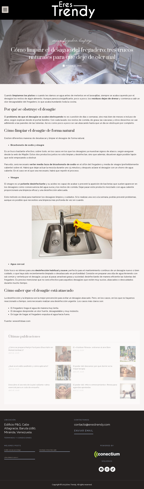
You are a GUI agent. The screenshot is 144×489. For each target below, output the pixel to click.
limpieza (85, 41)
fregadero (70, 41)
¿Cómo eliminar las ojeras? (11, 457)
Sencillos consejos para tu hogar (12, 450)
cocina (57, 41)
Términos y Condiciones (18, 438)
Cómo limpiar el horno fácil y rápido (47, 450)
